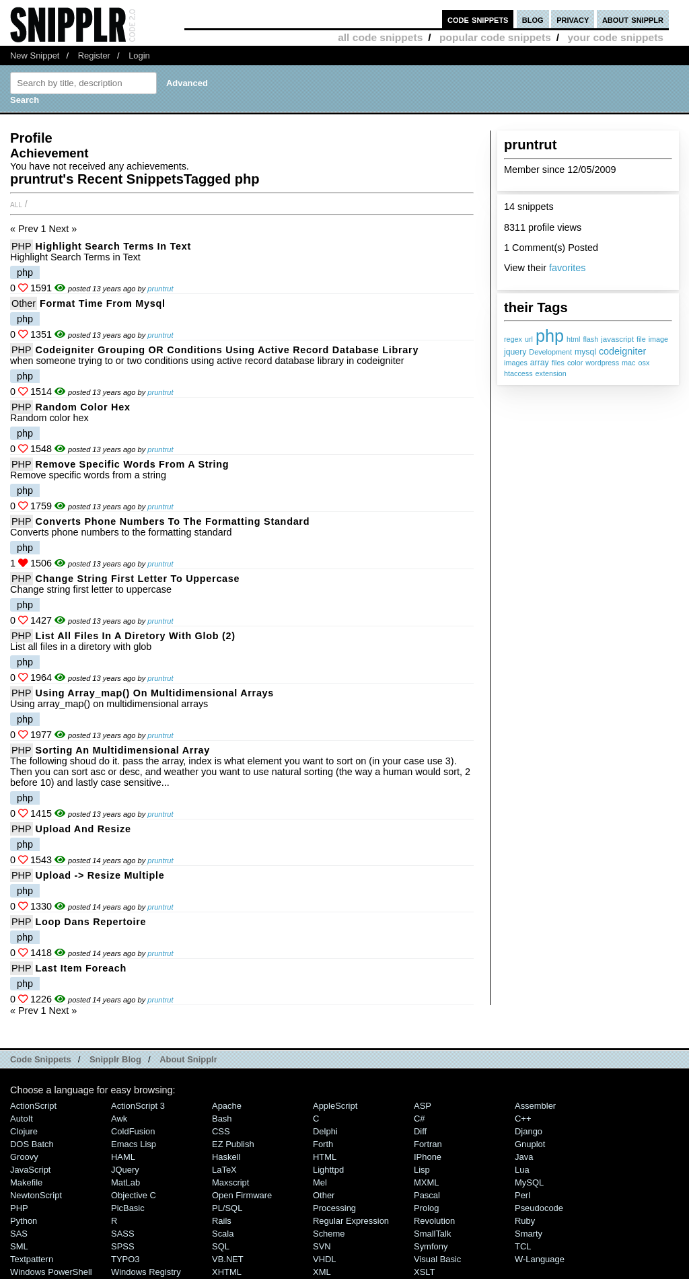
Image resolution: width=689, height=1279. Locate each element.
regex (513, 339)
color (575, 363)
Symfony (430, 1246)
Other (23, 303)
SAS (19, 1234)
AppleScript (335, 1106)
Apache (227, 1106)
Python (23, 1221)
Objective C (133, 1195)
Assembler (535, 1106)
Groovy (24, 1157)
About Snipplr (188, 1059)
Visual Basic (437, 1259)
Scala (222, 1234)
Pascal (427, 1195)
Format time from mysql (103, 303)
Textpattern (31, 1259)
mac (628, 363)
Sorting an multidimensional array (123, 750)
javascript (617, 339)
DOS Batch (32, 1144)
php (550, 335)
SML (19, 1246)
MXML (426, 1182)
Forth (323, 1144)
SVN (322, 1246)
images (516, 363)
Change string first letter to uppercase (138, 578)
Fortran (428, 1144)
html (573, 339)
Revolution (434, 1221)
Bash (222, 1118)
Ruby (525, 1221)
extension (551, 373)
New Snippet (34, 55)
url (529, 339)
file (641, 339)
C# (419, 1118)
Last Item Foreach (81, 968)
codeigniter (622, 351)
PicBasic (128, 1208)
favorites (567, 267)
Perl (522, 1195)
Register (94, 55)
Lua (522, 1170)
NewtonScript (36, 1195)
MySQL (529, 1182)
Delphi (325, 1131)
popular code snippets (495, 37)
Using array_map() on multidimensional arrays (155, 693)
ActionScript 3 (138, 1106)
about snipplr (632, 19)
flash (590, 339)
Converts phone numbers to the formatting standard (173, 521)
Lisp (422, 1170)
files (558, 363)
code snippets (478, 19)
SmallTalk (432, 1234)
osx (644, 363)
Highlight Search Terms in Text (113, 246)
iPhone (427, 1157)
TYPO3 (125, 1259)
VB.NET (228, 1259)
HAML (123, 1157)
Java (524, 1157)
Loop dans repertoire (91, 921)
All (16, 203)
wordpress (602, 363)
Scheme (329, 1234)
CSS (221, 1131)
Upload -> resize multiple (100, 875)
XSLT (424, 1272)
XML (322, 1272)
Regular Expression (351, 1221)
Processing (334, 1208)
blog (533, 19)
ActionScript (33, 1106)
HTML (324, 1157)
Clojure (24, 1131)
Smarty (528, 1234)
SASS (123, 1234)
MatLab (125, 1182)
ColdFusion (133, 1131)
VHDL (324, 1259)
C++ (523, 1118)
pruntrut (160, 289)
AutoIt (21, 1118)
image (658, 339)
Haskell (226, 1157)
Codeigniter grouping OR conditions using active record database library (227, 349)
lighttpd (328, 1170)
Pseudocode (539, 1208)
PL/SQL (227, 1208)
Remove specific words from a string (132, 464)
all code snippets (380, 37)
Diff (420, 1131)
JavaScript (30, 1170)
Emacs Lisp (133, 1144)
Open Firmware (242, 1195)
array (539, 362)
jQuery (125, 1170)
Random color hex (83, 407)
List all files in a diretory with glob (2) (135, 635)
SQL (220, 1246)
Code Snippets (40, 1059)
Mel (320, 1182)
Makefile (26, 1182)
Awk (119, 1118)
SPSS (123, 1246)
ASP (422, 1106)
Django (528, 1131)
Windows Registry (146, 1272)
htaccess (518, 373)
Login (139, 55)
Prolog (426, 1208)
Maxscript (230, 1182)
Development (550, 352)
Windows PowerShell (51, 1272)
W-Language (540, 1259)
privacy (572, 19)
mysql (585, 352)
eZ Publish (233, 1144)
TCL (523, 1246)
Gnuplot (530, 1144)
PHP (21, 246)
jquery (515, 352)
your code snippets (615, 37)
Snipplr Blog (115, 1059)
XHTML (227, 1272)
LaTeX (224, 1170)
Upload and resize (83, 829)
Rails (221, 1221)
